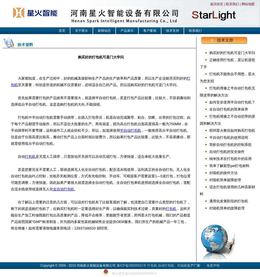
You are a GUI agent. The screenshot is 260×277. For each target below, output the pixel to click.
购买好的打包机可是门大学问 (232, 53)
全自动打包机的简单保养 (228, 109)
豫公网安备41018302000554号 (134, 273)
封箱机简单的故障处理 (227, 208)
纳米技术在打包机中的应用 (230, 159)
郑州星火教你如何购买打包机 (232, 130)
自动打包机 (166, 265)
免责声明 (213, 265)
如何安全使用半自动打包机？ (232, 102)
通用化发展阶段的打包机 (228, 201)
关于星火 (81, 31)
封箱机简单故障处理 (225, 180)
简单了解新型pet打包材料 (229, 166)
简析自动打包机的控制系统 (230, 145)
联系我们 (232, 4)
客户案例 (149, 31)
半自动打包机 (130, 130)
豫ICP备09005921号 (131, 265)
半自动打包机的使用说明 (228, 138)
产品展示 (127, 31)
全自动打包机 (63, 189)
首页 (62, 31)
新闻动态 (104, 31)
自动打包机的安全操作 (227, 152)
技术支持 (172, 31)
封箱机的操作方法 (223, 173)
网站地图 (248, 4)
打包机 (30, 157)
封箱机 (182, 265)
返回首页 (216, 4)
